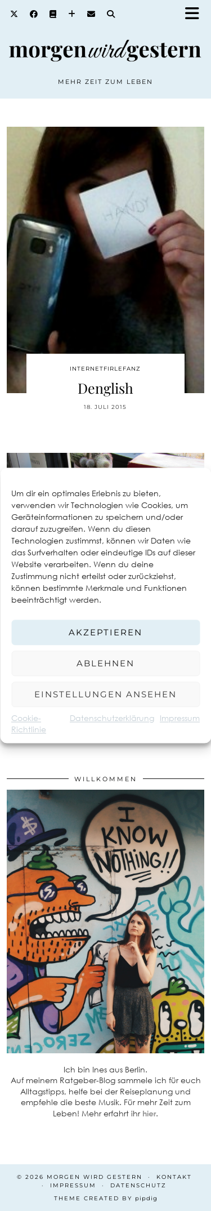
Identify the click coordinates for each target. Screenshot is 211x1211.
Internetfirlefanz (105, 368)
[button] (195, 14)
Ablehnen (105, 663)
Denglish (105, 388)
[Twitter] (14, 14)
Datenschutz (138, 1185)
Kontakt (174, 1177)
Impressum (180, 718)
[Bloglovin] (72, 14)
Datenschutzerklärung (112, 718)
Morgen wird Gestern (94, 1177)
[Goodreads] (53, 14)
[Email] (91, 14)
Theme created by (106, 1198)
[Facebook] (34, 14)
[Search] (111, 14)
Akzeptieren (105, 632)
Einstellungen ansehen (105, 694)
